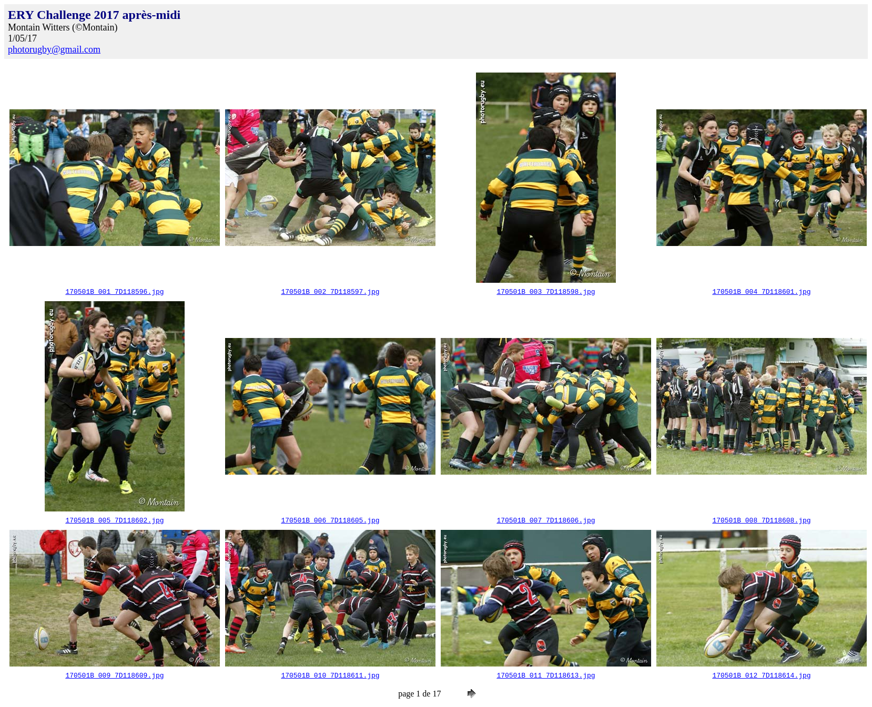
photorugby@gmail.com (54, 49)
